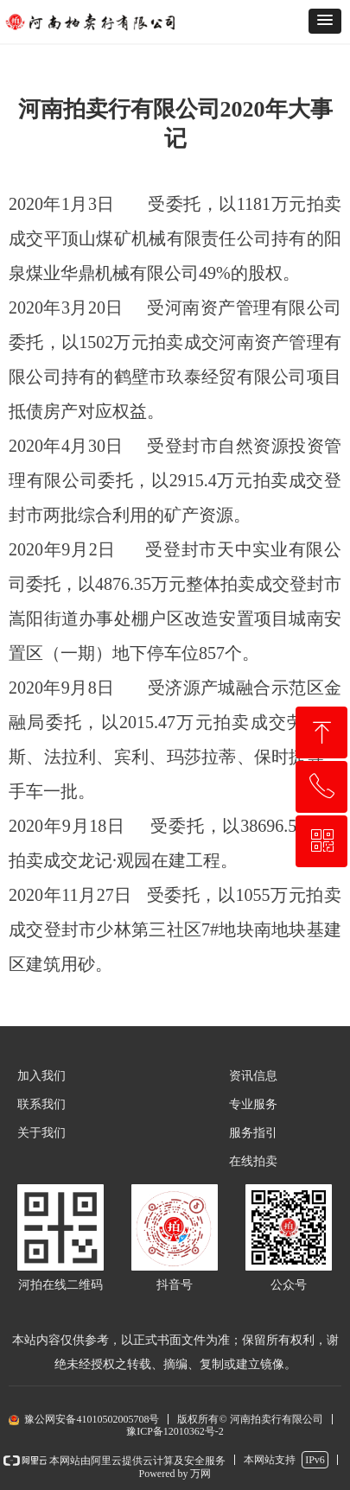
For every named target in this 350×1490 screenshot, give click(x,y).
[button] (325, 21)
